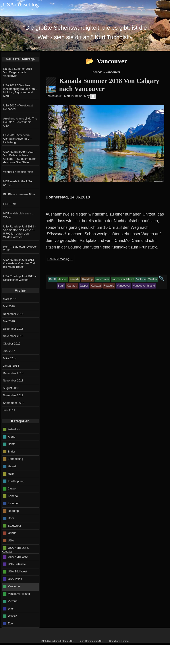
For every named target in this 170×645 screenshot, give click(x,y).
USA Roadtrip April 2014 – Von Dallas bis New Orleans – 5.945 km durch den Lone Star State (20, 157)
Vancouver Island (19, 593)
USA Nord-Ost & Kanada (15, 549)
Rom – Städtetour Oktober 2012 (20, 248)
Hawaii (12, 466)
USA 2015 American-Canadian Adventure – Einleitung (17, 138)
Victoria (12, 601)
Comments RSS (93, 641)
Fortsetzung (15, 458)
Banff (11, 444)
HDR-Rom (10, 204)
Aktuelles (14, 429)
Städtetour (14, 525)
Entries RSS (66, 641)
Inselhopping (16, 481)
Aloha (11, 436)
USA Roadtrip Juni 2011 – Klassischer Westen (20, 278)
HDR (11, 473)
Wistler (12, 616)
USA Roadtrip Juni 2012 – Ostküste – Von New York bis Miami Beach (20, 263)
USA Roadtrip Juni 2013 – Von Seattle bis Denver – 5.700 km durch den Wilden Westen (20, 232)
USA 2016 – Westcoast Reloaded (18, 107)
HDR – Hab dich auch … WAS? (19, 215)
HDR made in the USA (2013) (17, 183)
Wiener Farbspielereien (18, 171)
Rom (11, 518)
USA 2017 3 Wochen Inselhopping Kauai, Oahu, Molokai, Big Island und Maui (20, 91)
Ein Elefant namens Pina (19, 194)
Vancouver (14, 586)
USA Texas (15, 579)
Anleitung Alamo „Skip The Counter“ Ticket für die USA (20, 122)
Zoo (10, 623)
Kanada (97, 72)
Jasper (12, 488)
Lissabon (13, 503)
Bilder (11, 451)
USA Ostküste (17, 564)
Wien (11, 608)
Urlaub (12, 533)
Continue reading (60, 259)
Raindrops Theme (119, 641)
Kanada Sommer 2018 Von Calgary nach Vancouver (17, 72)
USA (11, 540)
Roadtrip (13, 510)
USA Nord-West (18, 556)
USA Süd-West (17, 571)
